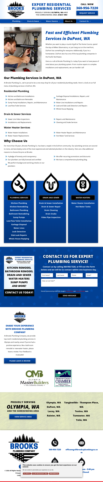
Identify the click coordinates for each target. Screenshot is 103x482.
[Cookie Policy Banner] (51, 470)
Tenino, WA (81, 411)
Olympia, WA (53, 402)
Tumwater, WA (81, 415)
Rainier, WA (53, 415)
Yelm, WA (81, 419)
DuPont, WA (53, 406)
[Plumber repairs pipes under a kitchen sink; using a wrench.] (23, 49)
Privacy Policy (69, 291)
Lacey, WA (53, 411)
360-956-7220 (55, 449)
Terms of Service (80, 291)
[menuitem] (17, 21)
